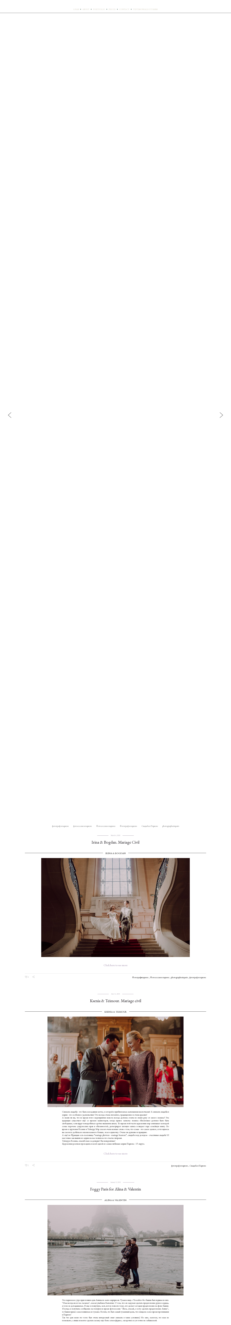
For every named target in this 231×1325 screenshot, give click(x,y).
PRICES (112, 9)
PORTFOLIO (99, 9)
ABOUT (85, 9)
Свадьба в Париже (149, 826)
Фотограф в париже (129, 826)
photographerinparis (170, 826)
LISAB (76, 9)
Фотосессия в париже (106, 826)
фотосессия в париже (82, 826)
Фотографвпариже (140, 977)
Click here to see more (116, 965)
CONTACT (124, 9)
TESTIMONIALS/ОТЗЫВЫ (145, 9)
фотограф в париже (60, 826)
